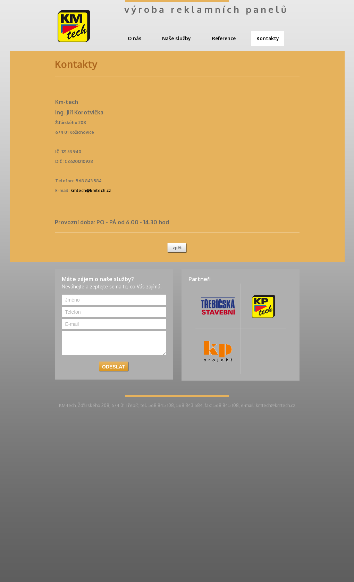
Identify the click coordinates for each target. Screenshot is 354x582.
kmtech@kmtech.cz (90, 190)
